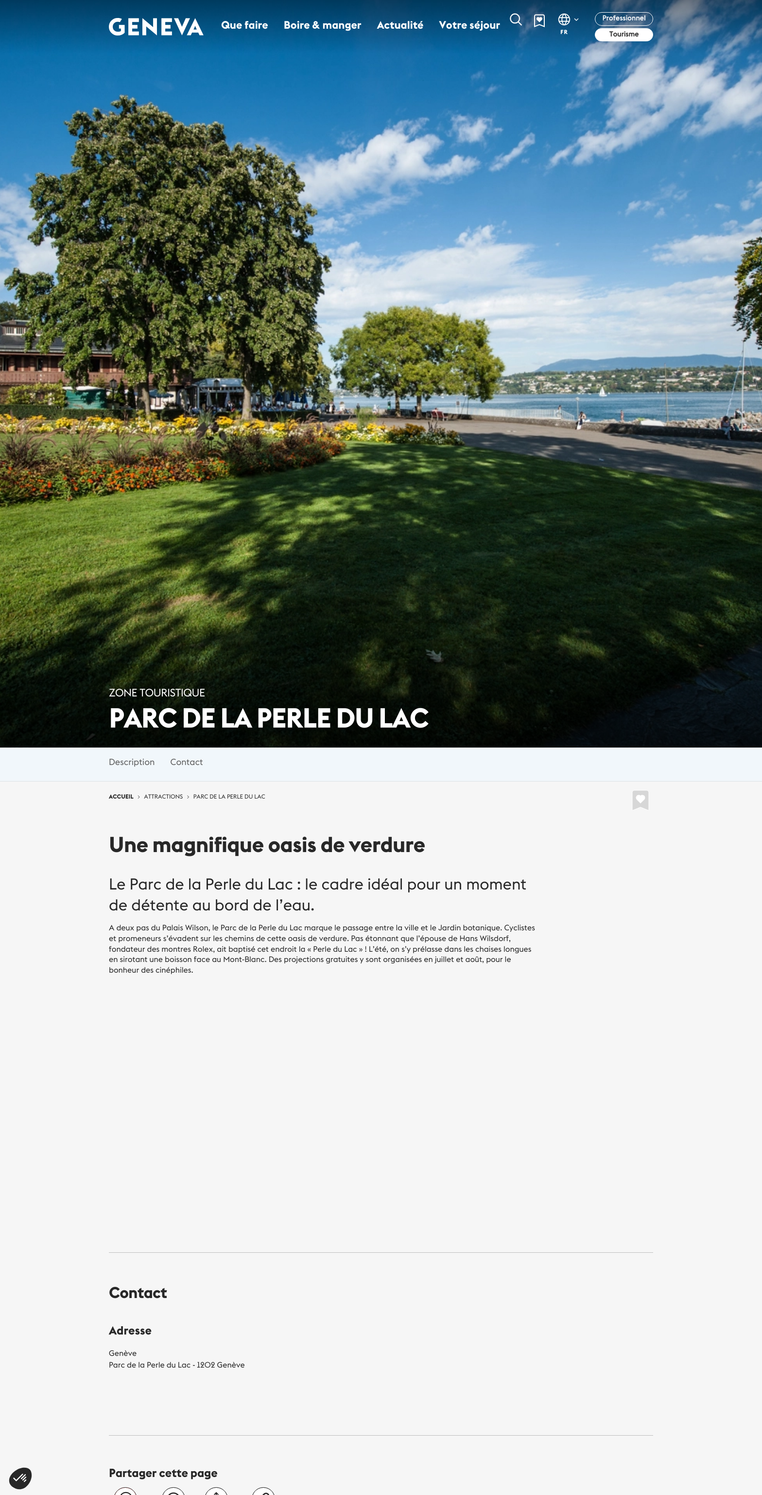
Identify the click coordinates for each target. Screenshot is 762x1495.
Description (132, 761)
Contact (186, 761)
